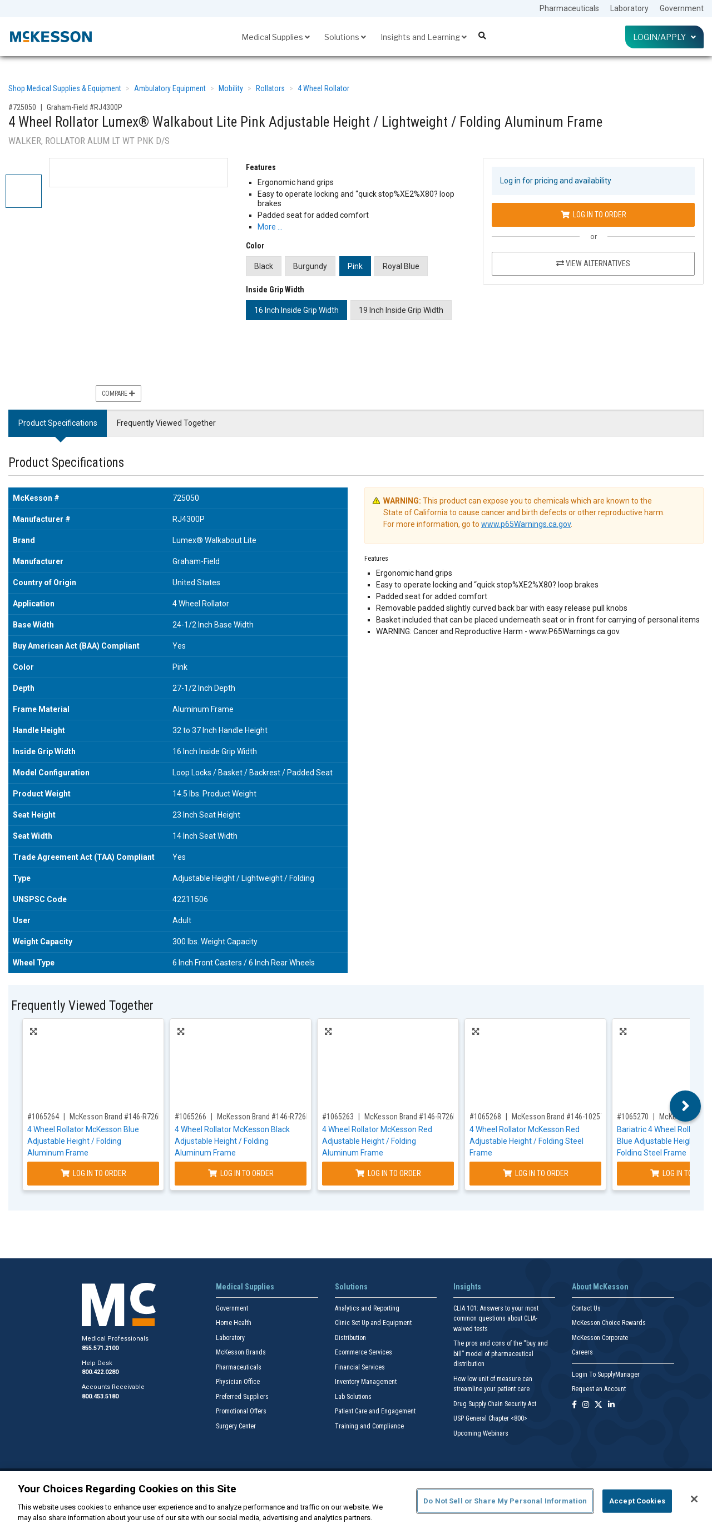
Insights (467, 1286)
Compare (118, 393)
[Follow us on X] (598, 1405)
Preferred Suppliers (242, 1397)
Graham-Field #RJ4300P (84, 107)
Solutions (345, 37)
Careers (582, 1352)
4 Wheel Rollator (323, 88)
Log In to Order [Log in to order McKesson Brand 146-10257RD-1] (535, 1173)
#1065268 (485, 1116)
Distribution (350, 1338)
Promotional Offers (241, 1411)
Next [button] (685, 1106)
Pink (355, 266)
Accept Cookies (637, 1501)
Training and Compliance (369, 1426)
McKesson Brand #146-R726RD (413, 1116)
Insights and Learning (423, 37)
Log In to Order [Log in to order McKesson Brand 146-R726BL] (93, 1173)
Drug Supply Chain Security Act (494, 1404)
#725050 (22, 107)
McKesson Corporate (600, 1338)
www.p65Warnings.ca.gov (526, 524)
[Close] (694, 1499)
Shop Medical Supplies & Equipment (64, 88)
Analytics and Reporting (367, 1308)
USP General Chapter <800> (490, 1418)
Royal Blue (401, 266)
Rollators (270, 88)
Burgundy (310, 266)
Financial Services (360, 1367)
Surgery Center (236, 1426)
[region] (356, 1500)
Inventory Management (366, 1382)
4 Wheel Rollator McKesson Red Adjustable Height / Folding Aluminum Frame (377, 1141)
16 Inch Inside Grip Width (296, 310)
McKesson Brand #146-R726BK (265, 1116)
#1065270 (633, 1116)
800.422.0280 (100, 1372)
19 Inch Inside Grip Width (401, 310)
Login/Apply (664, 37)
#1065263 (338, 1116)
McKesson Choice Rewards (609, 1323)
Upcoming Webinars (480, 1433)
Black (263, 266)
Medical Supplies (275, 37)
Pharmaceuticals (569, 8)
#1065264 (43, 1116)
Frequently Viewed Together (166, 423)
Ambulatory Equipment (170, 88)
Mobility (231, 88)
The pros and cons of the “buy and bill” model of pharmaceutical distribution (500, 1353)
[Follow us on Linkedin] (611, 1405)
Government (682, 8)
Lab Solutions (353, 1397)
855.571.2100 (100, 1348)
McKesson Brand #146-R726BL (118, 1116)
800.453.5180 (100, 1396)
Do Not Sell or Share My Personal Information (505, 1501)
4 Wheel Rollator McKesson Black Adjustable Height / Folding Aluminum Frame (232, 1141)
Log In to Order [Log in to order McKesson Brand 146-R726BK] (241, 1173)
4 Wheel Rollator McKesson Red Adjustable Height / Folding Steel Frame (526, 1141)
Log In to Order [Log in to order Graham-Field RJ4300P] (593, 214)
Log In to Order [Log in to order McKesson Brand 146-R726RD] (388, 1173)
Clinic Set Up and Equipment (373, 1323)
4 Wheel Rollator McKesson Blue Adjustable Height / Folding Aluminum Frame (83, 1141)
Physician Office (238, 1382)
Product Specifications (57, 423)
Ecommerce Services (363, 1352)
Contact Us (586, 1308)
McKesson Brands (241, 1352)
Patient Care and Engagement (375, 1411)
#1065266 (190, 1116)
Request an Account (599, 1389)
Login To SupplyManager (606, 1374)
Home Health (233, 1323)
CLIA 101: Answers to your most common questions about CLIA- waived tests (495, 1318)
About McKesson (600, 1286)
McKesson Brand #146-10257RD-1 (565, 1116)
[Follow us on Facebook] (574, 1405)
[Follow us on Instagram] (585, 1405)
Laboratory (629, 8)
